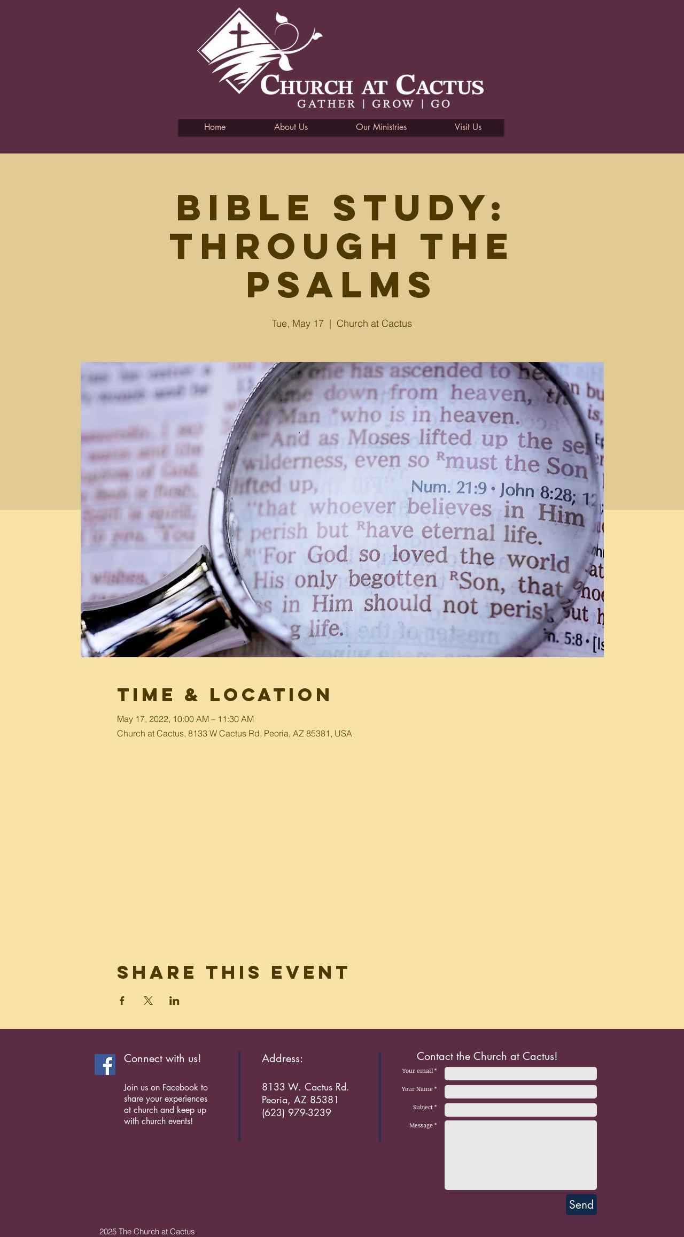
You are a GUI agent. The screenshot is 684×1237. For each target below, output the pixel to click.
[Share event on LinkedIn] (174, 1000)
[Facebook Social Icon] (105, 1064)
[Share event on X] (148, 1000)
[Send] (581, 1204)
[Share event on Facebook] (122, 1000)
